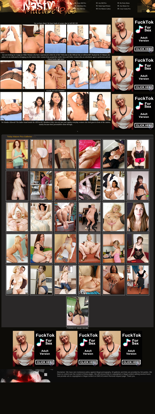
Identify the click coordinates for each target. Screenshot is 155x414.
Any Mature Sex (124, 6)
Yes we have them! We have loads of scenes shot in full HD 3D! (56, 23)
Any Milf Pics (102, 3)
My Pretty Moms (125, 3)
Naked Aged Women (104, 6)
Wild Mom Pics (81, 6)
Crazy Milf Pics (81, 3)
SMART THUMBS (82, 328)
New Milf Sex (81, 9)
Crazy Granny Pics (125, 9)
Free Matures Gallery (104, 9)
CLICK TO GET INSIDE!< (56, 91)
